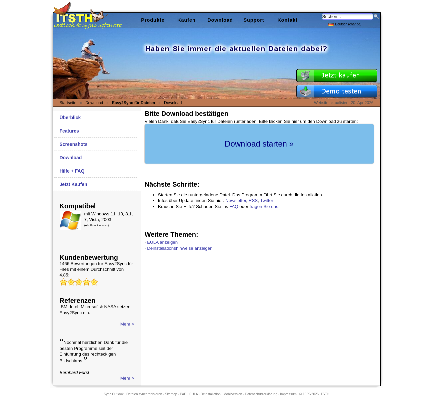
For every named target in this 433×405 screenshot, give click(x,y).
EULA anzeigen (162, 242)
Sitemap (171, 394)
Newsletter (235, 200)
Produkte (152, 20)
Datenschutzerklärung (261, 394)
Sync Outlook (113, 394)
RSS (253, 200)
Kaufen (186, 20)
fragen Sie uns (264, 206)
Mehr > (127, 324)
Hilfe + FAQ (72, 171)
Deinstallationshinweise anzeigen (179, 248)
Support (253, 20)
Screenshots (74, 144)
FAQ (233, 206)
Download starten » (259, 143)
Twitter (266, 200)
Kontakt (287, 20)
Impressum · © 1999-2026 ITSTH (304, 394)
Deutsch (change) (344, 24)
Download (71, 157)
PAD (183, 394)
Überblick (70, 117)
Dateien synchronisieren (144, 394)
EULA (193, 394)
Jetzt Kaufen (73, 184)
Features (69, 131)
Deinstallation (211, 394)
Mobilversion (232, 394)
